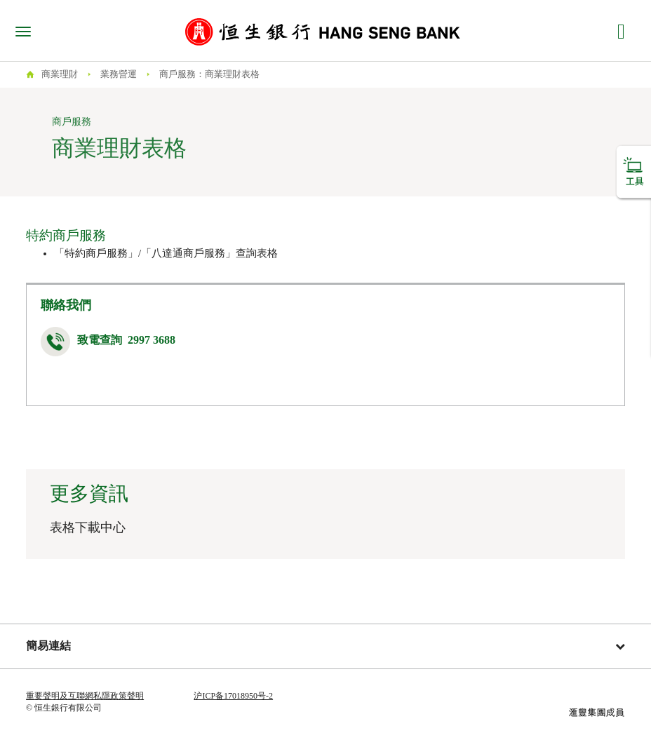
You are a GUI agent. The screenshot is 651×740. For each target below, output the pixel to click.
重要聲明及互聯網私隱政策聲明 (85, 696)
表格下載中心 (88, 527)
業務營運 (118, 74)
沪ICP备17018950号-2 (233, 696)
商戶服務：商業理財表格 (209, 74)
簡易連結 (325, 646)
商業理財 (59, 74)
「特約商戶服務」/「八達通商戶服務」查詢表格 (166, 253)
